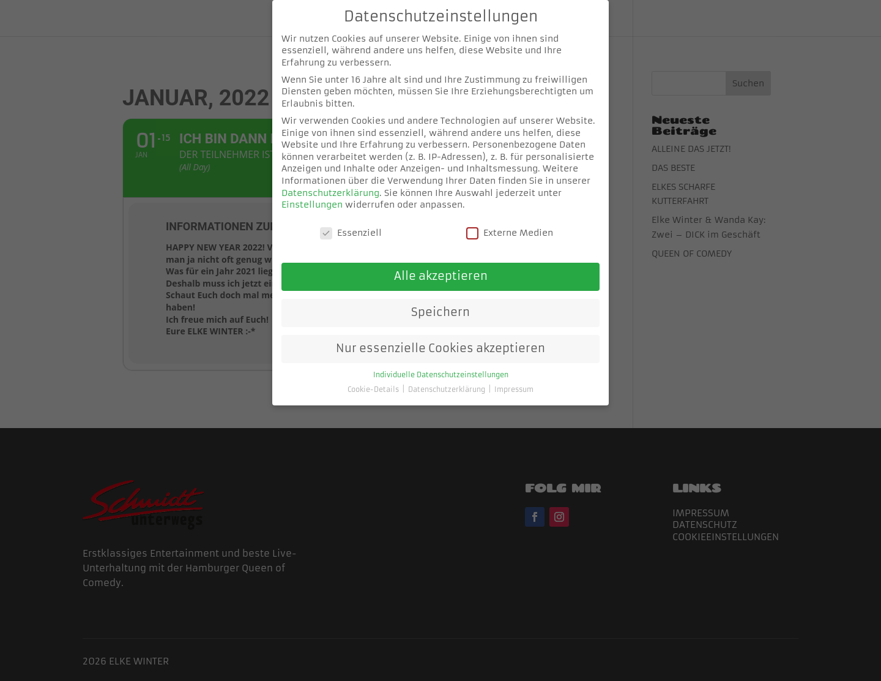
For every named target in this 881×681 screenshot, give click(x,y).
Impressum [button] (513, 380)
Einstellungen (312, 194)
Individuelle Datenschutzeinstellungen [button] (440, 365)
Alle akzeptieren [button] (441, 266)
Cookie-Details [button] (374, 380)
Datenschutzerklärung (330, 182)
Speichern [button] (440, 302)
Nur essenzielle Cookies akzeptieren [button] (440, 338)
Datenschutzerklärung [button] (447, 380)
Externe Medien (509, 223)
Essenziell (351, 223)
